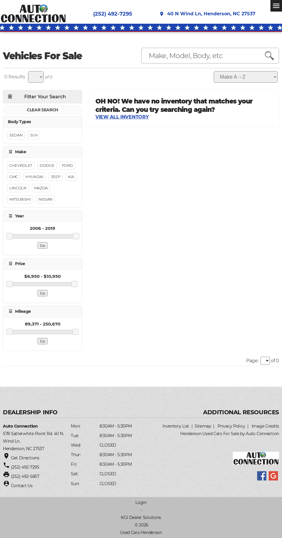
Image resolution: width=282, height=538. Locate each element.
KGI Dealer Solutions (141, 517)
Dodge (47, 165)
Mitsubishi (20, 199)
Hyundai (34, 176)
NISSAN (45, 199)
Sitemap (203, 426)
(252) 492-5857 (25, 476)
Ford (67, 165)
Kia (71, 176)
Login (141, 502)
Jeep (55, 176)
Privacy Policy (231, 426)
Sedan (16, 135)
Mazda (41, 188)
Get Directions (25, 458)
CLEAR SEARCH (42, 109)
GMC (13, 176)
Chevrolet (20, 165)
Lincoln (18, 188)
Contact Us (22, 485)
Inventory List (176, 426)
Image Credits (265, 426)
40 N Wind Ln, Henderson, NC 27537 (207, 14)
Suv (34, 135)
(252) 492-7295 (112, 14)
